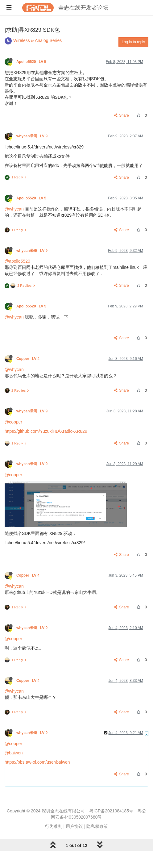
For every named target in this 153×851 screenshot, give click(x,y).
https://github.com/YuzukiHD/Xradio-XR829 (46, 431)
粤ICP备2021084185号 (111, 810)
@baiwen (14, 752)
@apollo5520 (17, 261)
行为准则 (53, 826)
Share (122, 115)
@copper (13, 421)
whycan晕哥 (32, 136)
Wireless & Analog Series (37, 40)
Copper (28, 359)
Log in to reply (133, 42)
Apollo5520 (31, 62)
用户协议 (74, 826)
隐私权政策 (97, 826)
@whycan (14, 208)
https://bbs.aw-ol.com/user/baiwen (37, 762)
